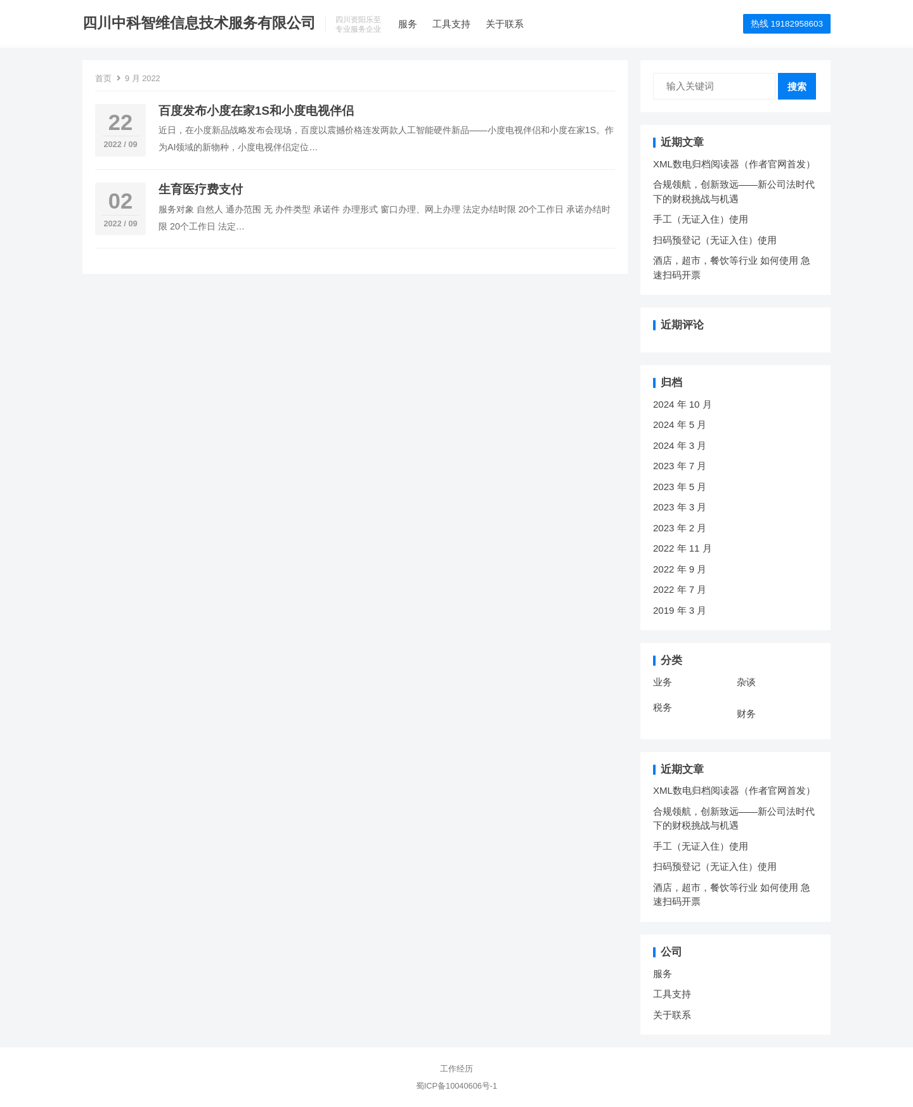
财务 (746, 713)
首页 (103, 78)
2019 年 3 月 (679, 610)
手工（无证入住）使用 (700, 219)
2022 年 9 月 (679, 569)
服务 (407, 23)
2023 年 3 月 (679, 507)
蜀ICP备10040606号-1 (456, 1086)
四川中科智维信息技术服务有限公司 (199, 23)
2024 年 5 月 (679, 424)
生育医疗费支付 (201, 189)
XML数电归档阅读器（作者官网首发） (734, 164)
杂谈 (746, 681)
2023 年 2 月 (679, 527)
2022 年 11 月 (682, 548)
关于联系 (505, 23)
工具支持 (451, 23)
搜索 (796, 86)
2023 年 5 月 (679, 486)
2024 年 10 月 (682, 404)
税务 (662, 707)
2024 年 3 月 (679, 445)
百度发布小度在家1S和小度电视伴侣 (256, 110)
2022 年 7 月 (679, 589)
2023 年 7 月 (679, 465)
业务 (662, 681)
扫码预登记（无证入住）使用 (715, 240)
